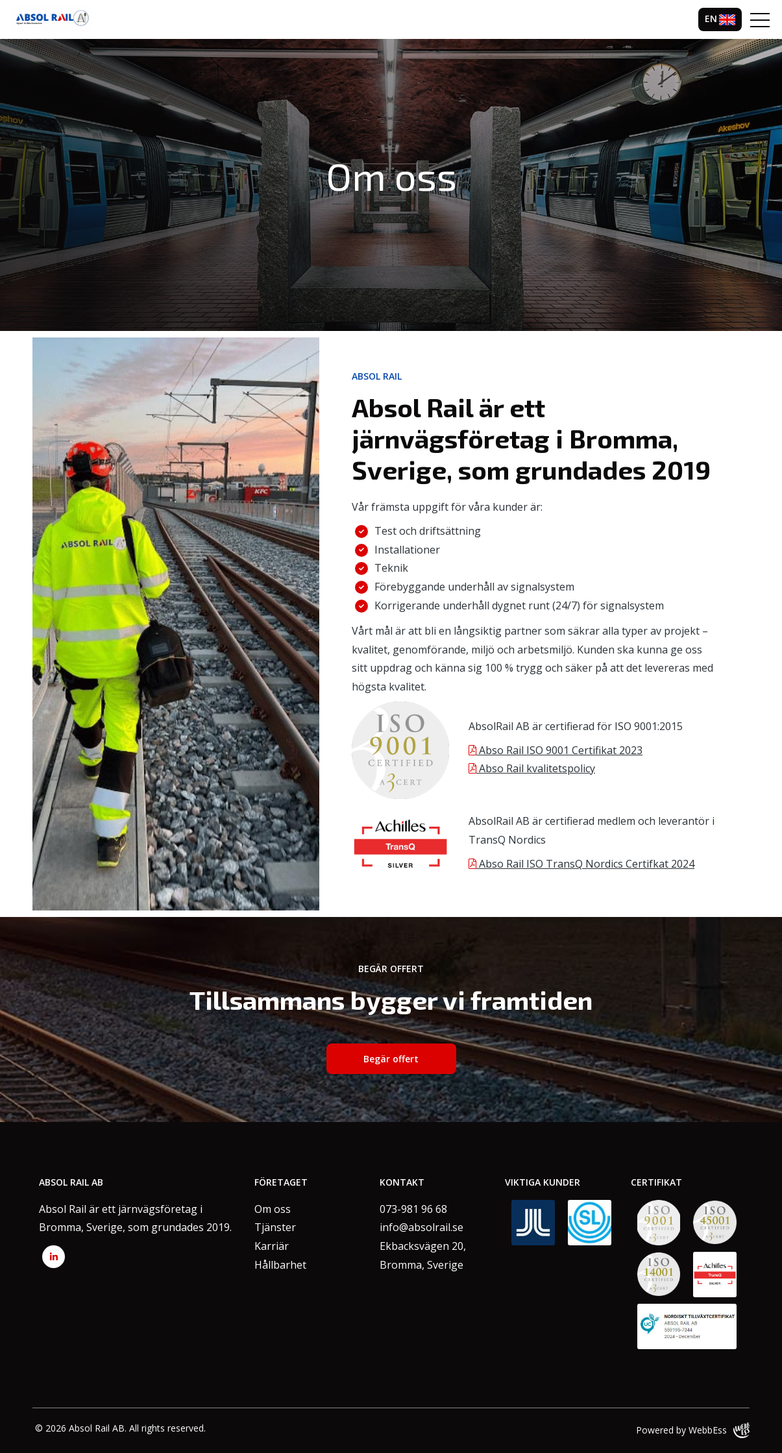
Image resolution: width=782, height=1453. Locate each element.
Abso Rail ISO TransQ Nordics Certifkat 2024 (581, 864)
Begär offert (391, 1059)
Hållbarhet (280, 1265)
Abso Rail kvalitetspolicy (532, 768)
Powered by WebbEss (693, 1430)
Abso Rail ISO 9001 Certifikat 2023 (555, 750)
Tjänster (275, 1227)
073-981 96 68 (413, 1209)
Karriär (271, 1246)
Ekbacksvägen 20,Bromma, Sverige (423, 1255)
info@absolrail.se (421, 1227)
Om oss (272, 1209)
